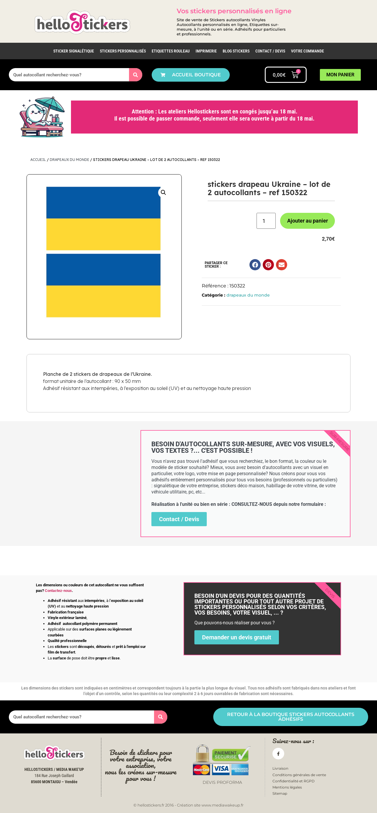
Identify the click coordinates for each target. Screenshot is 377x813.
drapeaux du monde (69, 159)
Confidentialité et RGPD (293, 781)
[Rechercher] (135, 74)
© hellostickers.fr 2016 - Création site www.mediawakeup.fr (188, 805)
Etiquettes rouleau (171, 51)
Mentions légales (287, 787)
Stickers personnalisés (123, 51)
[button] (163, 192)
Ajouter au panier (307, 221)
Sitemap (279, 793)
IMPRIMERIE (206, 51)
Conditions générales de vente (299, 775)
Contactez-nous (58, 590)
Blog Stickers (236, 51)
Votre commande (307, 51)
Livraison (280, 768)
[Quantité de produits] (266, 221)
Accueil (38, 159)
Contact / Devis (270, 51)
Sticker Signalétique (73, 51)
